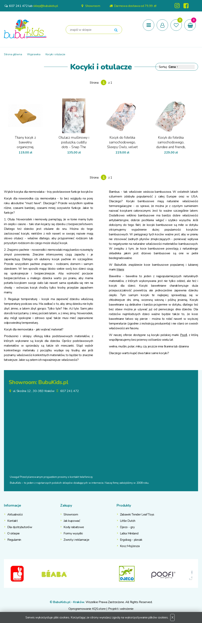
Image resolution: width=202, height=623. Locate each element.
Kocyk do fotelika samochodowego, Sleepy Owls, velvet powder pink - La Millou (122, 142)
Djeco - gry (127, 527)
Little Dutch (127, 521)
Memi (120, 269)
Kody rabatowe (74, 527)
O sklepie (13, 533)
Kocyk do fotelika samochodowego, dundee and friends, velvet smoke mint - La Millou (171, 142)
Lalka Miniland (129, 533)
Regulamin (14, 540)
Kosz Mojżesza (130, 546)
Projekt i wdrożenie (121, 609)
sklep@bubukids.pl (45, 6)
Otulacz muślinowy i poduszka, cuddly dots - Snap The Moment (74, 142)
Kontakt (12, 521)
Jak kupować (72, 521)
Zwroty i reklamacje (76, 540)
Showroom (90, 6)
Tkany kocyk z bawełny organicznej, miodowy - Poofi (25, 142)
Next (195, 573)
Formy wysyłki (73, 533)
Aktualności (14, 514)
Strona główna (13, 54)
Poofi (183, 335)
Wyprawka (33, 54)
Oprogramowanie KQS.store (87, 609)
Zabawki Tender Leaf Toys (137, 514)
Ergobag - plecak (131, 540)
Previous (7, 573)
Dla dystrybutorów (19, 527)
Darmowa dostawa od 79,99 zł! (132, 6)
